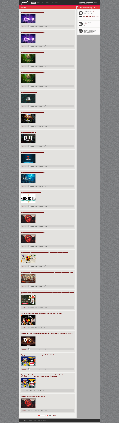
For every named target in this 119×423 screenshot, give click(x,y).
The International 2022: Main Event (32, 212)
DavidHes (86, 30)
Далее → (54, 415)
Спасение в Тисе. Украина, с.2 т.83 (91, 16)
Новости (33, 2)
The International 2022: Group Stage (32, 232)
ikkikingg (86, 32)
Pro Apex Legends (55, 2)
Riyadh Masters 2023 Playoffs (31, 192)
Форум (38, 2)
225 (50, 415)
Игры (43, 2)
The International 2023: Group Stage (32, 172)
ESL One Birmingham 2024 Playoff (32, 112)
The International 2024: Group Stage (32, 72)
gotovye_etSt (87, 31)
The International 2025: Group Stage (32, 32)
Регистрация (81, 3)
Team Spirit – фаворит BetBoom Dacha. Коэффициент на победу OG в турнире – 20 (44, 252)
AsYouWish (24, 26)
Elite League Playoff (28, 132)
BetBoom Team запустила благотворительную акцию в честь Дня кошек (41, 313)
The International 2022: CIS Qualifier (33, 396)
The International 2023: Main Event (32, 152)
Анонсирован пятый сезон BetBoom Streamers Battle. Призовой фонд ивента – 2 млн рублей (47, 272)
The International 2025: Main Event (32, 12)
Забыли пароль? (87, 3)
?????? (23, 390)
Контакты (48, 2)
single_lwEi (90, 32)
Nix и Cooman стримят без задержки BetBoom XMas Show (38, 355)
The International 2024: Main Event (32, 52)
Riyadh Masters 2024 (29, 92)
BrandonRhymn (93, 31)
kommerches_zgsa (92, 30)
